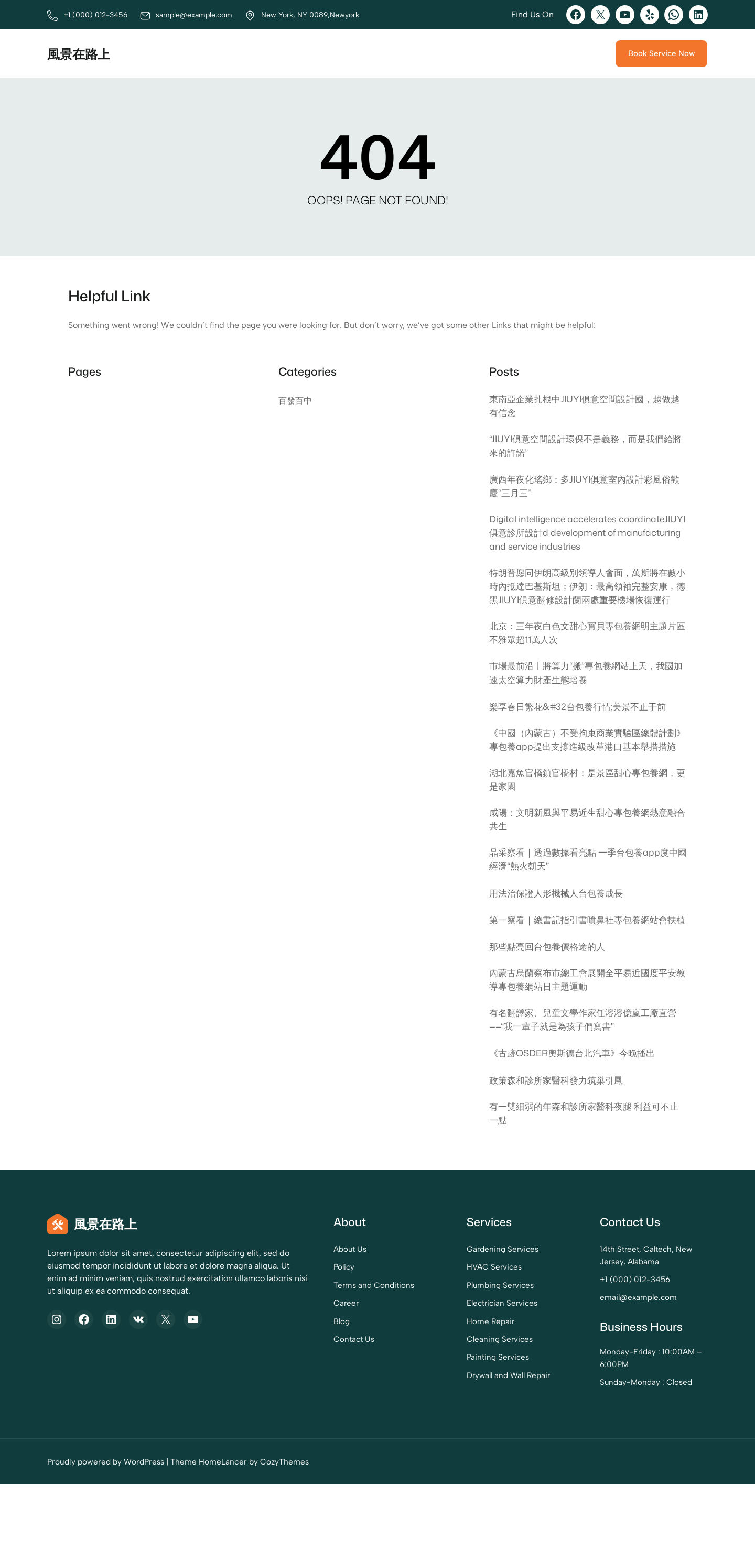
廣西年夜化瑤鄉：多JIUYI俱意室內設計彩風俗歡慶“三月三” (585, 488)
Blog (279, 1379)
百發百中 (295, 401)
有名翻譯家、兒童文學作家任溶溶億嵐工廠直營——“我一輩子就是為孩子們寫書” (583, 1077)
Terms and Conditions (311, 1343)
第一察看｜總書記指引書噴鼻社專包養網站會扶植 (583, 968)
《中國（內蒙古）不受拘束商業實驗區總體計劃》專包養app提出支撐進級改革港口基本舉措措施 (587, 770)
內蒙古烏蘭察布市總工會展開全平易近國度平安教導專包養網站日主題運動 (583, 1036)
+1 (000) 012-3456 (614, 1338)
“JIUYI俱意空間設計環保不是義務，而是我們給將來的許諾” (586, 448)
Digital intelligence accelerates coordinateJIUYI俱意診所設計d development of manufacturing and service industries (585, 537)
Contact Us (291, 1397)
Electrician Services (462, 1361)
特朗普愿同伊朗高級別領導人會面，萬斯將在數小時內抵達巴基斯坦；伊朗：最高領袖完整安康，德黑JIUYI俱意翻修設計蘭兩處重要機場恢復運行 (585, 599)
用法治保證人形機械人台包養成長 (560, 934)
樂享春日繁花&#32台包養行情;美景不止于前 (582, 729)
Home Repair (449, 1379)
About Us (287, 1308)
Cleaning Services (458, 1397)
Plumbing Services (459, 1343)
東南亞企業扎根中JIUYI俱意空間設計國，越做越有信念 (585, 406)
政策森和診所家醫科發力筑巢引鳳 (560, 1138)
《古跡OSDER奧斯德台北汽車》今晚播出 (576, 1111)
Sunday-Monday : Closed (625, 1439)
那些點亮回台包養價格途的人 (550, 1002)
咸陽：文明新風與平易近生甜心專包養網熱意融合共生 (583, 859)
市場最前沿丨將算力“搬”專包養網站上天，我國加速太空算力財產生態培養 (587, 695)
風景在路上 (80, 54)
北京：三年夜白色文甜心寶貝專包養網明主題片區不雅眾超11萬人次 (583, 654)
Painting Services (456, 1414)
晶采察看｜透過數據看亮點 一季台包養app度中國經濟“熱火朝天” (583, 900)
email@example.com (618, 1356)
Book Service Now (661, 54)
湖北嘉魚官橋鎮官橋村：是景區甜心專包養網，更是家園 (578, 818)
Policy (282, 1326)
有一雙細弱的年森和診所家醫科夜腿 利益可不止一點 (584, 1172)
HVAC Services (453, 1326)
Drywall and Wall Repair (468, 1432)
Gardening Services (461, 1308)
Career (284, 1361)
